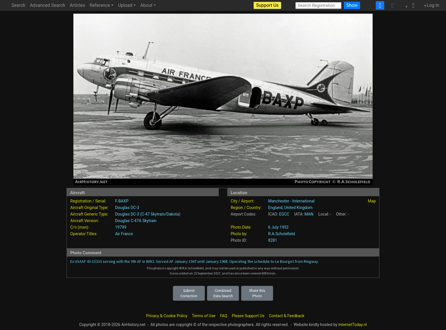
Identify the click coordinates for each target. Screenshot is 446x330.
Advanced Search (47, 5)
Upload (125, 5)
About (146, 5)
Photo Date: (241, 227)
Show (352, 5)
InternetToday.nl (352, 324)
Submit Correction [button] (188, 293)
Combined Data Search (223, 293)
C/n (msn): (79, 227)
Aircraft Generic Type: (89, 214)
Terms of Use (204, 315)
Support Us (267, 5)
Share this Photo (257, 293)
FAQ (223, 315)
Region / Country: (246, 207)
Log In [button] (433, 5)
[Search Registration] (318, 5)
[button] (411, 5)
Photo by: (239, 233)
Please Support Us (248, 315)
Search (18, 5)
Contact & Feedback (286, 315)
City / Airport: (242, 201)
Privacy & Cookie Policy (166, 315)
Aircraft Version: (84, 220)
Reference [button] (100, 5)
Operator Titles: (83, 233)
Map (372, 201)
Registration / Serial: (88, 201)
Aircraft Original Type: (89, 207)
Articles (77, 5)
